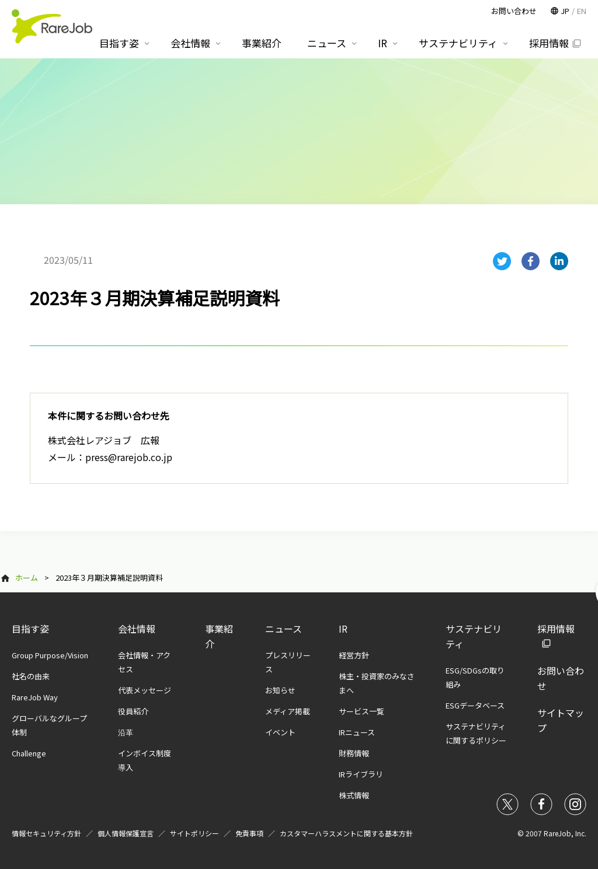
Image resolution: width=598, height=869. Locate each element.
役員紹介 (133, 711)
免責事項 (249, 833)
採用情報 (549, 43)
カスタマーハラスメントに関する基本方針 (346, 833)
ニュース (283, 629)
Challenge (29, 753)
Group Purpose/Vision (50, 655)
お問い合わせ (514, 10)
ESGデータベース (475, 705)
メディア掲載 (287, 711)
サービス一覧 (361, 711)
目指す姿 (30, 629)
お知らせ (280, 690)
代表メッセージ (144, 690)
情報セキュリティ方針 (46, 833)
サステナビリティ (458, 43)
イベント (280, 732)
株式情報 (354, 795)
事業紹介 (261, 43)
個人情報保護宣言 (126, 833)
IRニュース (357, 732)
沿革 (125, 732)
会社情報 (136, 629)
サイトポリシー (194, 833)
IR (343, 629)
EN (581, 10)
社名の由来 (31, 676)
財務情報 (354, 753)
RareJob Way (35, 697)
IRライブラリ (361, 774)
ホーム (26, 577)
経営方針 (354, 655)
